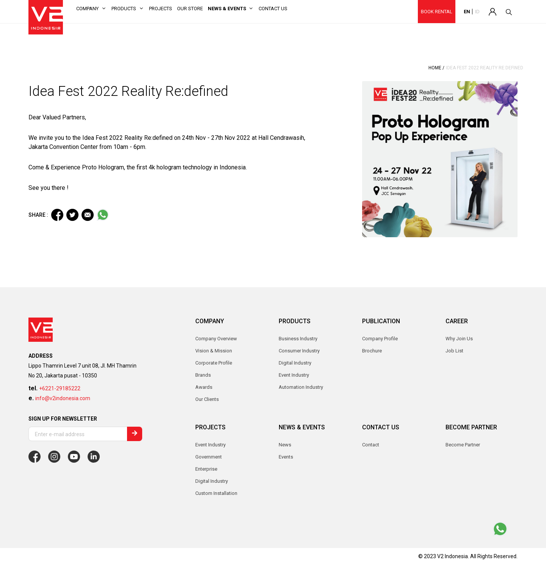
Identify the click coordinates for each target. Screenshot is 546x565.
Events (286, 457)
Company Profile (380, 338)
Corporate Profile (213, 363)
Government (208, 457)
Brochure (372, 351)
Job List (454, 351)
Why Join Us (459, 338)
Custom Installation (216, 493)
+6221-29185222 (59, 388)
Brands (203, 375)
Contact (370, 445)
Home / (436, 67)
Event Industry (210, 445)
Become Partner (463, 445)
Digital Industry (211, 481)
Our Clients (207, 399)
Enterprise (206, 469)
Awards (203, 387)
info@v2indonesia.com (62, 398)
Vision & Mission (213, 351)
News (285, 445)
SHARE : (38, 215)
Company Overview (216, 338)
